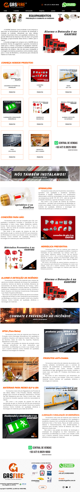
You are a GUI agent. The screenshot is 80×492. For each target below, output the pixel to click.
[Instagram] (63, 487)
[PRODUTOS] (12, 92)
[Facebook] (70, 487)
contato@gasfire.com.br (67, 480)
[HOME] (42, 487)
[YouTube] (67, 487)
